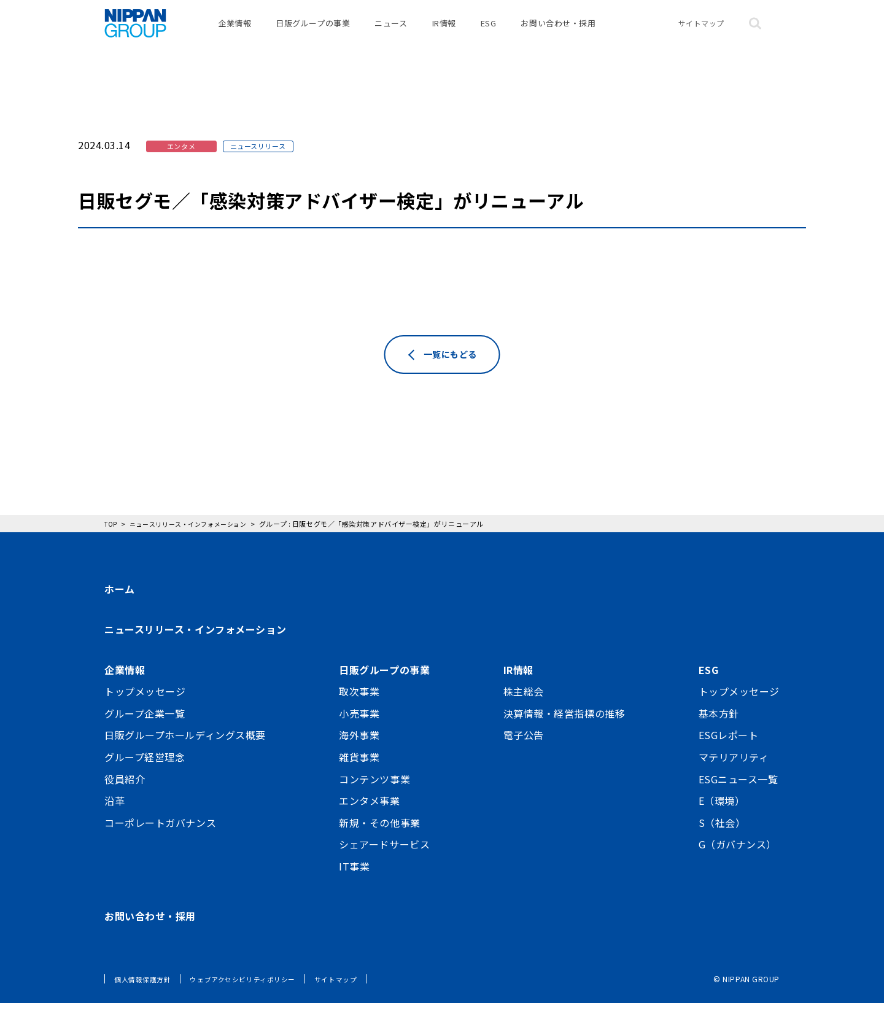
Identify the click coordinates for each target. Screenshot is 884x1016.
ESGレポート (729, 747)
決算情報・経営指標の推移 (564, 725)
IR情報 (444, 30)
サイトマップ (701, 30)
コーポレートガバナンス (160, 835)
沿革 (114, 813)
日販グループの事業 (313, 30)
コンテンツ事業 (374, 791)
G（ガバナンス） (738, 857)
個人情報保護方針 (145, 992)
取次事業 (359, 704)
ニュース (390, 30)
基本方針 (719, 725)
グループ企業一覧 (144, 725)
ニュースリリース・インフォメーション (195, 642)
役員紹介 (124, 791)
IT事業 (354, 879)
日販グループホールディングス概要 (185, 747)
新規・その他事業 (379, 835)
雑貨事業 (359, 769)
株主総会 (523, 704)
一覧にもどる (451, 374)
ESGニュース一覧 (738, 791)
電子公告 (523, 747)
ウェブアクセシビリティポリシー (252, 992)
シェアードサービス (384, 857)
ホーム (119, 601)
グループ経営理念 (144, 769)
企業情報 (234, 30)
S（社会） (722, 835)
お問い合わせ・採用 (558, 30)
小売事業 (359, 725)
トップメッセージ (144, 704)
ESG (489, 30)
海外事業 (359, 747)
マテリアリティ (734, 769)
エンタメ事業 (369, 813)
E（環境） (722, 813)
